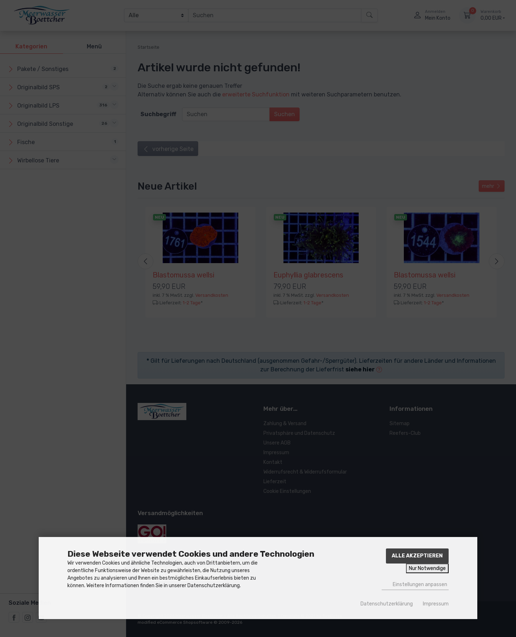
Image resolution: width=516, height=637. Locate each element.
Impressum (436, 604)
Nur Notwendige (427, 568)
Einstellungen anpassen (415, 584)
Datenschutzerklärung (386, 604)
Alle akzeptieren (417, 556)
